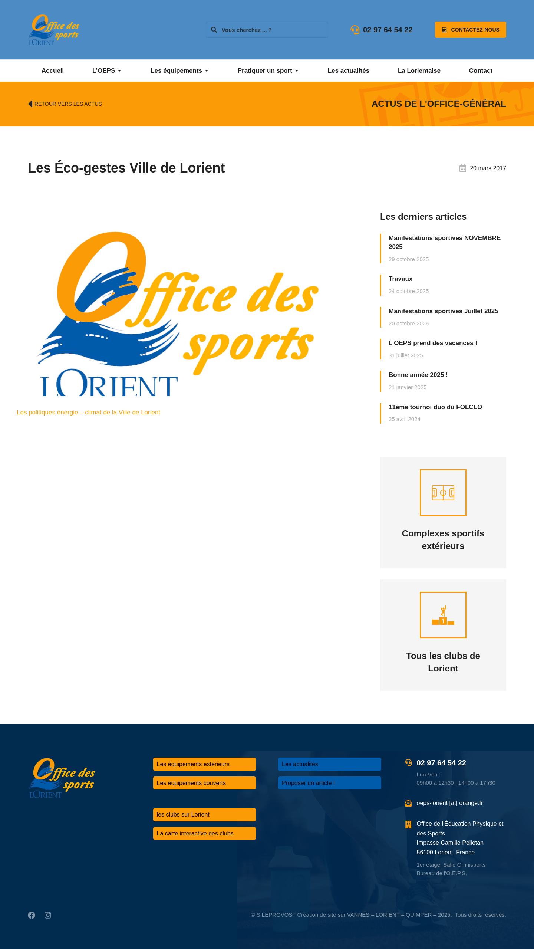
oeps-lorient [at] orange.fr (450, 803)
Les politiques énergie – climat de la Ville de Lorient (88, 412)
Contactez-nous (471, 30)
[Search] (214, 29)
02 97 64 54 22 (387, 30)
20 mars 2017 (488, 168)
